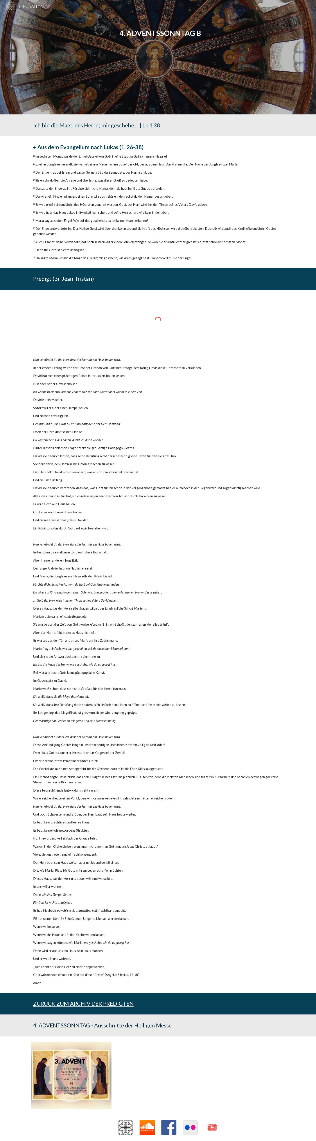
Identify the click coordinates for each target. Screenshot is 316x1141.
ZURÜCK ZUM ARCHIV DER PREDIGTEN (83, 1003)
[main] (158, 57)
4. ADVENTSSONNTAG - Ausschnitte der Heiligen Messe (102, 1025)
